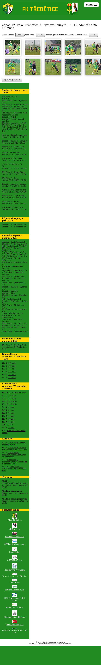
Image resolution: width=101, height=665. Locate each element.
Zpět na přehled (12, 80)
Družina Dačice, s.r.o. (14, 590)
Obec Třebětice (15, 520)
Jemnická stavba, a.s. (14, 537)
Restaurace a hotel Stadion (14, 576)
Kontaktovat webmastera (56, 642)
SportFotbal (14, 552)
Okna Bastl (15, 582)
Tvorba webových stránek (48, 643)
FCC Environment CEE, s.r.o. (14, 599)
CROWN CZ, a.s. (14, 560)
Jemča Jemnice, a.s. (14, 625)
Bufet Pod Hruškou (14, 607)
